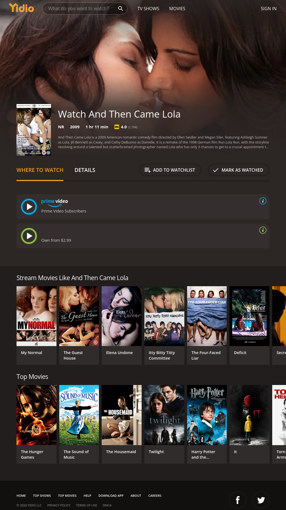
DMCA (106, 505)
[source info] (261, 200)
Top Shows (42, 495)
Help (87, 495)
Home (21, 495)
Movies (177, 9)
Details (84, 170)
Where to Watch (40, 170)
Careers (154, 495)
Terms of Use (86, 505)
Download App (110, 495)
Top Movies (67, 495)
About (136, 495)
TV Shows (148, 9)
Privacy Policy (59, 505)
